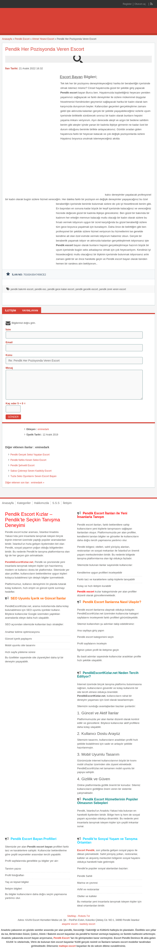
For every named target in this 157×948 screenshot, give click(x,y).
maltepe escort (67, 946)
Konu (9, 355)
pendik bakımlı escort (22, 289)
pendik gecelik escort (87, 289)
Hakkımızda (41, 503)
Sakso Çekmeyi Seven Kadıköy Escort (31, 470)
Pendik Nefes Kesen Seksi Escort (28, 460)
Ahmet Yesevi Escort (43, 39)
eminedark (43, 429)
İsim (8, 329)
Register (127, 4)
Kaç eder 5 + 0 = (15, 403)
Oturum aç (140, 4)
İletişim (67, 503)
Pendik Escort (22, 39)
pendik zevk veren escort (112, 289)
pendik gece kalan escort (61, 289)
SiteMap (71, 916)
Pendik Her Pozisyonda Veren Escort (44, 49)
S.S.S (56, 503)
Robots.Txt (84, 916)
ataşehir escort (70, 924)
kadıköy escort (87, 924)
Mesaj (9, 367)
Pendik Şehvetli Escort (22, 465)
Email (9, 342)
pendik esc (40, 289)
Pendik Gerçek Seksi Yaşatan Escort (30, 454)
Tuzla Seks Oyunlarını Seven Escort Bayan (33, 476)
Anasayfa (7, 39)
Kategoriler (24, 503)
